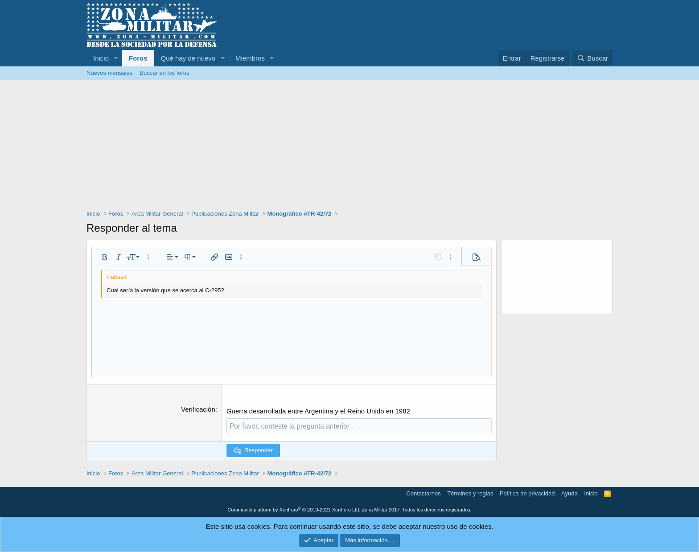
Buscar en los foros (164, 73)
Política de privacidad (527, 493)
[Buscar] (592, 58)
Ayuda (569, 493)
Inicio (101, 58)
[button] (116, 58)
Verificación (198, 409)
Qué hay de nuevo (188, 58)
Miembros (250, 58)
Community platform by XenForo (293, 509)
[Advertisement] (349, 147)
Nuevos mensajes (109, 73)
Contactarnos (423, 493)
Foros (138, 58)
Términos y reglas (470, 493)
